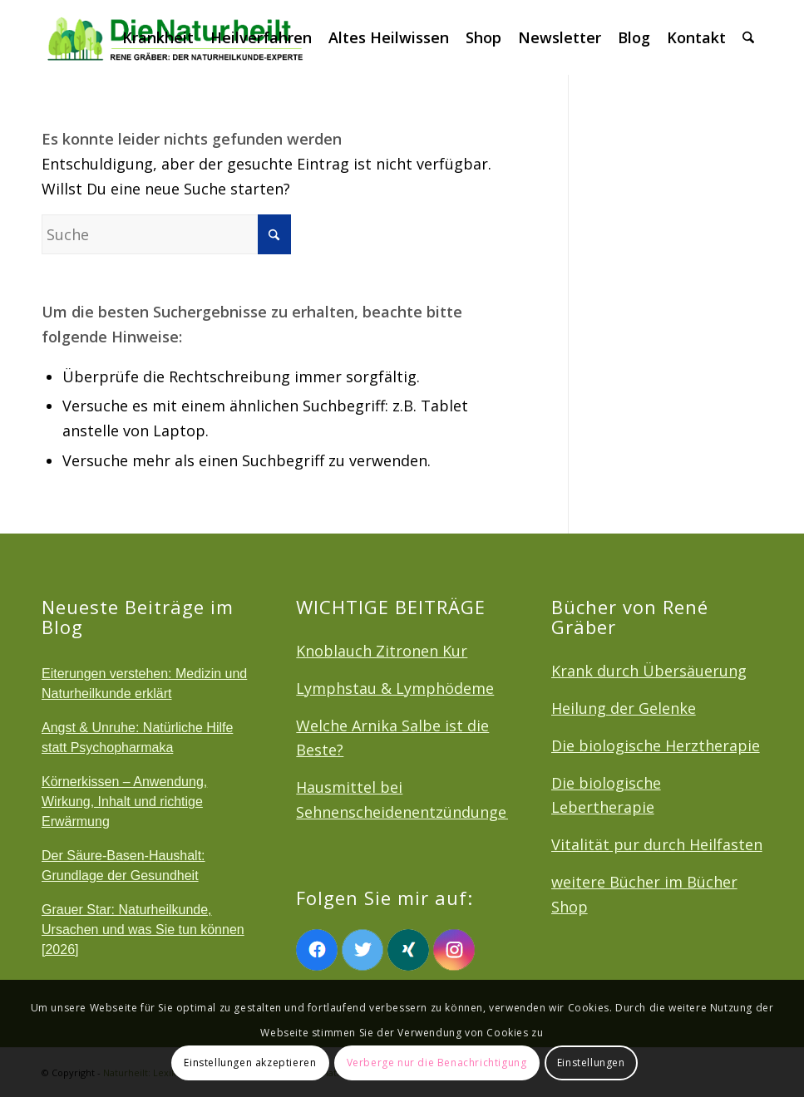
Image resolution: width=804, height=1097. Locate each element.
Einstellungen (591, 1062)
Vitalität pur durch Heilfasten (656, 844)
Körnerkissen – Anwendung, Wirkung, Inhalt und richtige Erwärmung (124, 802)
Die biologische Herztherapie (655, 745)
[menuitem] (158, 37)
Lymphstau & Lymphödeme (395, 688)
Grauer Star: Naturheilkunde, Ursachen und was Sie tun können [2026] (143, 930)
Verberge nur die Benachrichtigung (437, 1062)
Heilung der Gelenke (623, 708)
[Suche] (748, 37)
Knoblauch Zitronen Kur (381, 651)
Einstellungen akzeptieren (250, 1062)
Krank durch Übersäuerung (649, 671)
